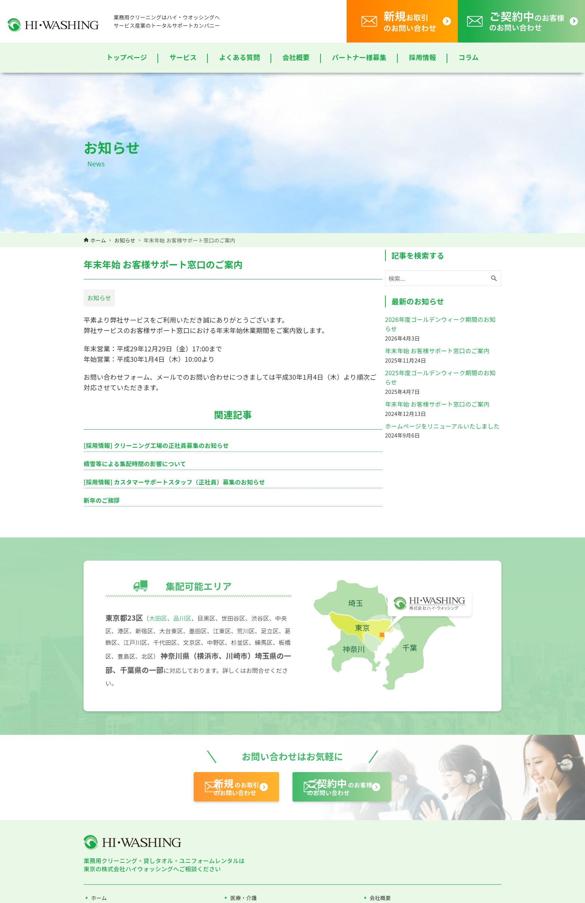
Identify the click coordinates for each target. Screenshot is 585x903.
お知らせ (99, 320)
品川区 (184, 694)
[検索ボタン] (494, 296)
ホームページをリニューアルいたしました (442, 443)
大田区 (159, 694)
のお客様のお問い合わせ (362, 866)
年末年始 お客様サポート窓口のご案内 (437, 368)
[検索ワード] (443, 296)
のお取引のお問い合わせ (220, 866)
